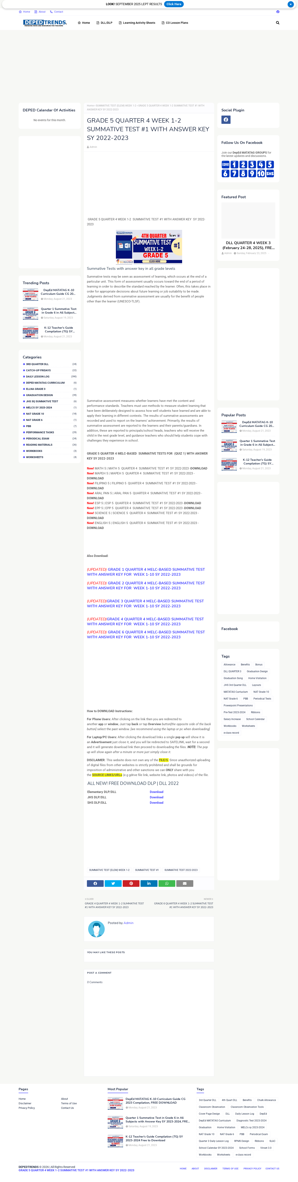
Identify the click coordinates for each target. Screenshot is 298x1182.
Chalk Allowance (266, 1100)
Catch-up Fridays (51, 370)
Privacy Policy (27, 1107)
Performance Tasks (51, 432)
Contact (56, 11)
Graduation (205, 1127)
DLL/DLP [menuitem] (104, 22)
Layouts (256, 685)
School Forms (247, 1147)
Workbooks (51, 451)
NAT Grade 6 (51, 419)
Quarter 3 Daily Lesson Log (214, 1141)
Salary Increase (232, 719)
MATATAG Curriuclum (236, 691)
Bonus (258, 664)
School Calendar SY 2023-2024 (216, 1147)
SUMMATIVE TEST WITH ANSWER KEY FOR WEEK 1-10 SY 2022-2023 (146, 586)
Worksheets (51, 457)
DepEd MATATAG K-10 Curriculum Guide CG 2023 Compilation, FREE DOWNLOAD (59, 292)
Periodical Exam (51, 438)
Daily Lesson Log (51, 376)
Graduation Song (233, 678)
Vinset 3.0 (266, 1147)
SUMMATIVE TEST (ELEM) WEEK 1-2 (116, 105)
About (40, 11)
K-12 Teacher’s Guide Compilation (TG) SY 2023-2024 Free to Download (58, 329)
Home (24, 11)
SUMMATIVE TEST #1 (147, 870)
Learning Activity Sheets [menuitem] (137, 22)
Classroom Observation (212, 1107)
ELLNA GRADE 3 (51, 388)
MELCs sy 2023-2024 (51, 407)
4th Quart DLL (229, 1100)
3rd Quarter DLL (51, 364)
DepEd (263, 1113)
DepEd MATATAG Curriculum (51, 382)
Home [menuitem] (84, 22)
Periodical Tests (262, 698)
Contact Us (67, 1107)
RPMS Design (241, 1141)
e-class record (231, 732)
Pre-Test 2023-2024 (234, 712)
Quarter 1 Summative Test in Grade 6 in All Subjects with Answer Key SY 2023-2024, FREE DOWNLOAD (58, 311)
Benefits (245, 664)
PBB (51, 426)
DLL (228, 1113)
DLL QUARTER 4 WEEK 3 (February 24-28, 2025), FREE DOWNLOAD (248, 245)
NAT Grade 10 (51, 413)
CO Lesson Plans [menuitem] (174, 22)
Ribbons (255, 712)
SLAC (272, 1141)
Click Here (174, 4)
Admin (93, 147)
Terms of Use (69, 1103)
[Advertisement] (143, 65)
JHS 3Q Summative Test (51, 401)
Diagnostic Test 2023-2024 (252, 1120)
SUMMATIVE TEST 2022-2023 (181, 870)
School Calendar (255, 719)
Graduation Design (51, 395)
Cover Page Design (209, 1113)
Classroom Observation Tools (247, 1107)
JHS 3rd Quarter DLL (235, 685)
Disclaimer (25, 1103)
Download (156, 792)
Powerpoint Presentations (238, 705)
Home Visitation (257, 678)
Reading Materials (51, 444)
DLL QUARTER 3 (232, 671)
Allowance (229, 664)
